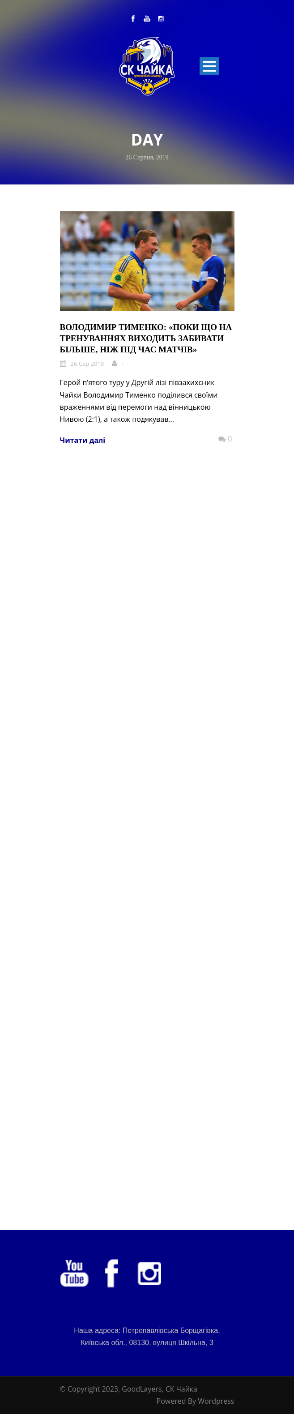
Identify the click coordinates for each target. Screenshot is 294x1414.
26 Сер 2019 (87, 364)
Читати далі (83, 440)
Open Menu (209, 66)
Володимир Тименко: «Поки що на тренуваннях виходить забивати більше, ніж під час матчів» (146, 338)
